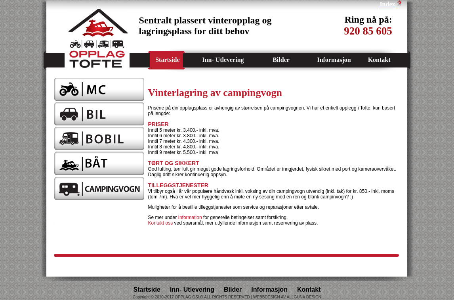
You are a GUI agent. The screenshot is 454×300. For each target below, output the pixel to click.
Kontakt (379, 59)
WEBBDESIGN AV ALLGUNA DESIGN (287, 297)
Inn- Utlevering (223, 59)
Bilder (281, 59)
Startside (167, 59)
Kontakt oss (160, 223)
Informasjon (334, 59)
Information (190, 217)
